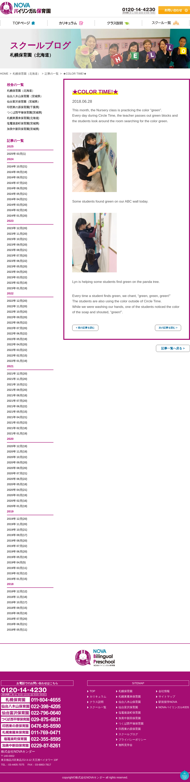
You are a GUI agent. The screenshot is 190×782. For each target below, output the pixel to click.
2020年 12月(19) (17, 446)
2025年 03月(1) (16, 153)
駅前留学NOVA (168, 701)
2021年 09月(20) (17, 389)
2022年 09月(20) (17, 317)
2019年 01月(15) (17, 578)
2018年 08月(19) (17, 613)
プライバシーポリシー (132, 739)
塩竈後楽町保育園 (130, 712)
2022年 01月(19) (17, 360)
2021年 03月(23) (17, 422)
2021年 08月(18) (17, 395)
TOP (92, 691)
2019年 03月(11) (17, 568)
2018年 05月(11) (17, 629)
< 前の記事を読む (85, 327)
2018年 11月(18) (17, 597)
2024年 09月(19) (17, 172)
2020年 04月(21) (17, 489)
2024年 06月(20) (17, 188)
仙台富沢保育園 (128, 707)
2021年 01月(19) (17, 433)
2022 (10, 293)
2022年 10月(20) (17, 311)
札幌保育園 (125, 691)
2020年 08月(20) (17, 468)
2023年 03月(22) (17, 277)
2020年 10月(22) (17, 457)
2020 (10, 438)
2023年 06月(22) (17, 260)
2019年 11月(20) (17, 524)
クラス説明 (97, 701)
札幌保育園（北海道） (26, 73)
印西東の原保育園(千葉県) (23, 107)
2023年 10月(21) (17, 239)
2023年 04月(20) (17, 271)
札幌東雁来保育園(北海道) (23, 118)
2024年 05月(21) (17, 193)
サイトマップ (167, 696)
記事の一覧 (52, 73)
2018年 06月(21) (17, 624)
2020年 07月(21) (17, 473)
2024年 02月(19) (17, 210)
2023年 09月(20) (17, 244)
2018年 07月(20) (17, 618)
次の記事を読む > (168, 327)
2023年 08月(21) (17, 250)
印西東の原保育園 (130, 728)
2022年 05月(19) (17, 339)
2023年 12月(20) (17, 228)
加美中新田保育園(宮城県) (23, 129)
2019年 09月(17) (17, 535)
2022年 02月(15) (17, 355)
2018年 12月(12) (17, 591)
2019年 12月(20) (17, 518)
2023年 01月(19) (17, 288)
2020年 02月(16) (17, 500)
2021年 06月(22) (17, 406)
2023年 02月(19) (17, 282)
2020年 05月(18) (17, 484)
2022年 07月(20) (17, 328)
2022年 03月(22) (17, 350)
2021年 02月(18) (17, 428)
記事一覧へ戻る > (173, 348)
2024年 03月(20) (17, 204)
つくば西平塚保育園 (131, 723)
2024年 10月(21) (17, 166)
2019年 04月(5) (16, 562)
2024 (10, 159)
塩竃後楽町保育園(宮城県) (23, 123)
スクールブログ (128, 734)
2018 (10, 584)
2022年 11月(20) (17, 306)
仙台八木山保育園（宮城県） (25, 96)
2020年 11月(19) (17, 451)
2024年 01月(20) (17, 215)
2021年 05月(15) (17, 411)
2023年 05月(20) (17, 266)
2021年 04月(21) (17, 417)
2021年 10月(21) (17, 384)
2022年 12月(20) (17, 300)
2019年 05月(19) (17, 557)
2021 (10, 366)
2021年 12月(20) (17, 373)
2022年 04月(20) (17, 344)
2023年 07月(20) (17, 255)
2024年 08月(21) (17, 177)
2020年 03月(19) (17, 495)
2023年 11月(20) (17, 233)
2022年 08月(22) (17, 322)
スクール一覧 (98, 707)
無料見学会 (125, 745)
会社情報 (164, 691)
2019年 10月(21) (17, 529)
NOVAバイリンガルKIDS (174, 707)
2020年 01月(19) (17, 506)
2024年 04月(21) (17, 199)
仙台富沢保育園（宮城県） (23, 101)
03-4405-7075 (16, 764)
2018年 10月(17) (17, 602)
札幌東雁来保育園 (130, 696)
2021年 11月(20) (17, 379)
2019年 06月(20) (17, 551)
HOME (4, 73)
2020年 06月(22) (17, 478)
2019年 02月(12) (17, 573)
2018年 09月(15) (17, 607)
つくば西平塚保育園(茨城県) (24, 112)
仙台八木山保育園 (130, 701)
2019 (10, 511)
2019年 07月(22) (17, 546)
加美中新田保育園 (130, 718)
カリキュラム (98, 696)
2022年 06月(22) (17, 333)
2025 (10, 146)
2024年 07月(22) (17, 183)
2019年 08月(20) (17, 540)
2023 (10, 220)
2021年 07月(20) (17, 400)
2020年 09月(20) (17, 462)
